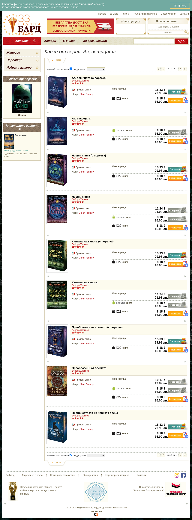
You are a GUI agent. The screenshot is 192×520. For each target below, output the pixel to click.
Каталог (21, 40)
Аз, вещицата (81, 118)
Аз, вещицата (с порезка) (89, 77)
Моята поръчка (166, 21)
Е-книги (69, 40)
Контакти (184, 14)
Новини (125, 14)
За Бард (114, 14)
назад (58, 60)
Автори (50, 40)
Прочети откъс (83, 89)
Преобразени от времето (89, 368)
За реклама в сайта (32, 475)
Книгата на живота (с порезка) (93, 241)
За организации (95, 40)
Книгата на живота (85, 282)
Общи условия (168, 14)
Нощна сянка (81, 196)
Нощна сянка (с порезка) (89, 155)
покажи (168, 32)
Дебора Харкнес (80, 80)
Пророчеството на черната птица (95, 412)
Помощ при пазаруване (145, 14)
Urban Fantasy (86, 94)
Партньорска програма (117, 475)
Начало (102, 14)
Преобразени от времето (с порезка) (97, 327)
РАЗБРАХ (180, 5)
